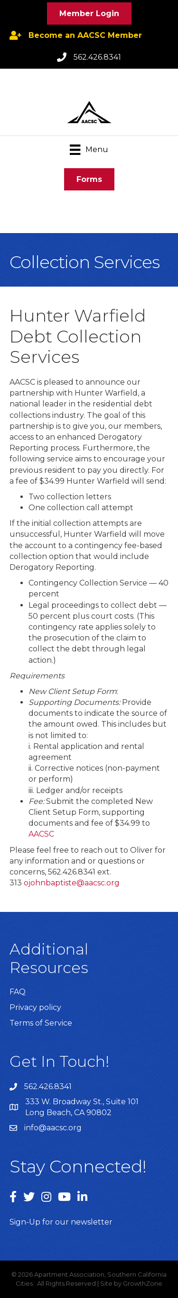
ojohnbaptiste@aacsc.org (72, 882)
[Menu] (89, 150)
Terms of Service (40, 1023)
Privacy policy (35, 1007)
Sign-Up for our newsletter (60, 1221)
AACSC (41, 833)
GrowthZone (142, 1283)
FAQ (17, 991)
